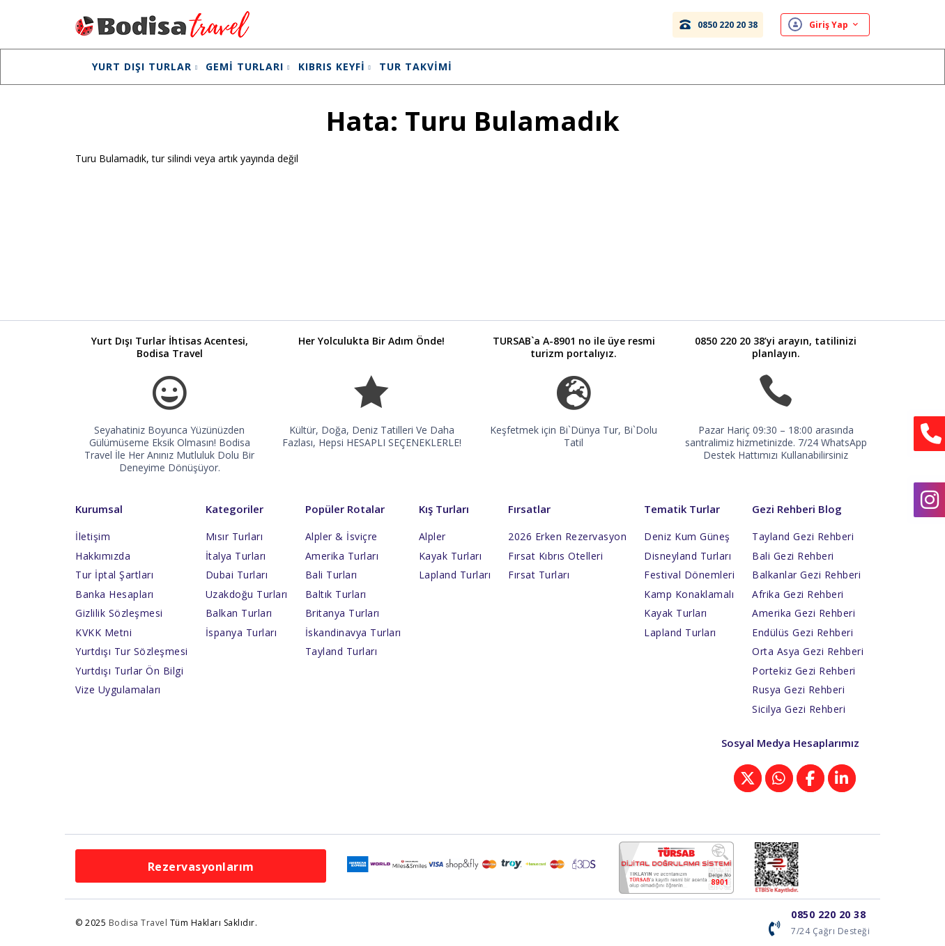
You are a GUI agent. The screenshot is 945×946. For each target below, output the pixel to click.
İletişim (92, 536)
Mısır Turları (234, 536)
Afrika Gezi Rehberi (798, 594)
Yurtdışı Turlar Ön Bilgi (129, 670)
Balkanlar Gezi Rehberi (806, 574)
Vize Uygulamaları (118, 689)
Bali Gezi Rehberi (793, 555)
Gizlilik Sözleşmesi (119, 613)
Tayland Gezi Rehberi (803, 536)
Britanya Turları (342, 613)
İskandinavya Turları (353, 632)
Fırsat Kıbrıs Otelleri (555, 555)
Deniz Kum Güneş (687, 536)
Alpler (432, 536)
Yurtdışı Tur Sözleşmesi (131, 651)
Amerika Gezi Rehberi (803, 613)
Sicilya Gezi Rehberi (798, 709)
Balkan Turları (239, 613)
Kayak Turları (450, 555)
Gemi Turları (248, 66)
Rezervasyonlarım (201, 866)
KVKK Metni (103, 632)
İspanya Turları (241, 632)
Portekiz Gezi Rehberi (804, 670)
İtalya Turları (236, 555)
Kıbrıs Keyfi (334, 66)
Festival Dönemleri (689, 574)
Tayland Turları (341, 651)
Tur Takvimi (415, 66)
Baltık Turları (336, 594)
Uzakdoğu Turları (247, 594)
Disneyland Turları (687, 555)
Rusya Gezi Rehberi (798, 689)
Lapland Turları (455, 574)
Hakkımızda (102, 555)
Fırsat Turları (538, 574)
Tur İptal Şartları (114, 574)
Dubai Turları (237, 574)
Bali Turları (331, 574)
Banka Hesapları (114, 594)
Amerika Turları (342, 555)
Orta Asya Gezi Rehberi (807, 651)
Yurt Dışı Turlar (145, 66)
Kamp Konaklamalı (689, 594)
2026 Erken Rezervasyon (567, 536)
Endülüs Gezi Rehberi (802, 632)
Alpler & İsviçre (341, 536)
